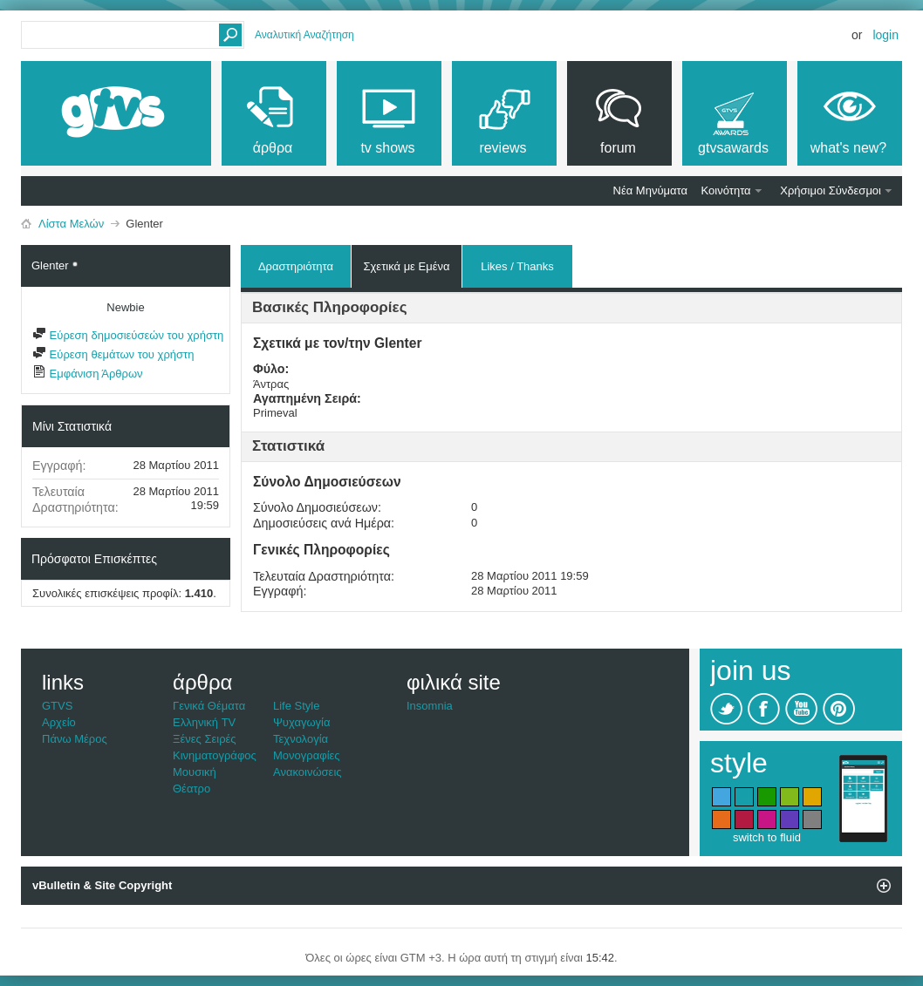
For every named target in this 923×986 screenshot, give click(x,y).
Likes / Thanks (517, 264)
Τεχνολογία (300, 738)
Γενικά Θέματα (209, 705)
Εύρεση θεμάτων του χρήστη (113, 354)
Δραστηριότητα (295, 266)
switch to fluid (767, 837)
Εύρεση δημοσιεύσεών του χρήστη (127, 335)
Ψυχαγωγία (302, 722)
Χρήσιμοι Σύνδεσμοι (830, 190)
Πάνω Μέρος (74, 738)
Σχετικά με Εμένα (406, 266)
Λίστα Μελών (71, 223)
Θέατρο (191, 788)
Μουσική (194, 772)
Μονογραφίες (306, 755)
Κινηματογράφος (214, 755)
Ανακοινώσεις (307, 772)
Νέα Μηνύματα (650, 190)
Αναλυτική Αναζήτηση (304, 35)
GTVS (57, 705)
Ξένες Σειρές (204, 738)
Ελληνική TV (204, 722)
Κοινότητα (726, 190)
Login (885, 35)
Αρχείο (59, 722)
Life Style (296, 705)
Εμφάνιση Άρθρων (87, 373)
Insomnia (430, 705)
